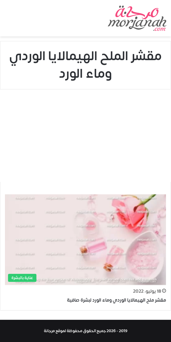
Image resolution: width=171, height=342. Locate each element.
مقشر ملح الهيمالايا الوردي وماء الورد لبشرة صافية (116, 300)
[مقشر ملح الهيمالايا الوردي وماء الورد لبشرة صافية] (85, 239)
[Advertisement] (85, 136)
